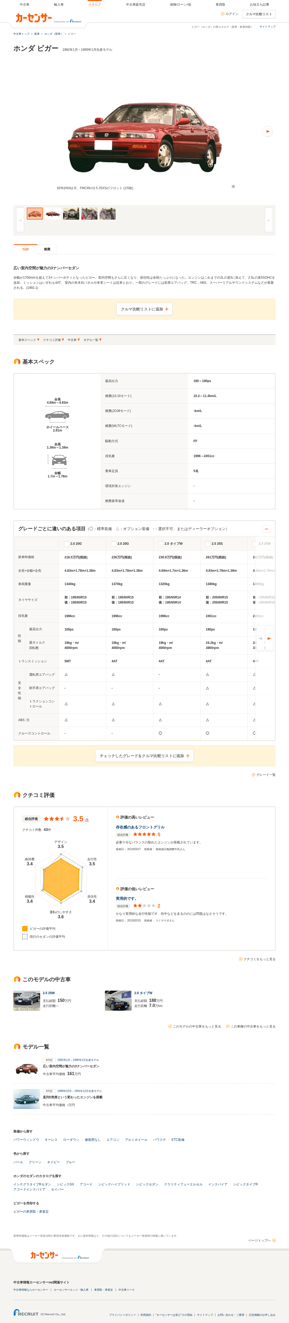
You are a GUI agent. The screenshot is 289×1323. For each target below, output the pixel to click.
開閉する (267, 529)
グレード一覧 (266, 775)
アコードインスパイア (29, 1189)
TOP (25, 249)
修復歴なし (93, 1139)
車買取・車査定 (103, 1289)
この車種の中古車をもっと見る (253, 1026)
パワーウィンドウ (26, 1139)
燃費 (47, 249)
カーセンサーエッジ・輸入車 (71, 1289)
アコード (86, 1184)
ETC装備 (178, 1139)
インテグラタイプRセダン (32, 1184)
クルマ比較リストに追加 (142, 309)
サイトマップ (268, 26)
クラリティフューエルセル (183, 1184)
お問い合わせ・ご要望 (231, 1314)
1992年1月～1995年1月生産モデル (78, 1060)
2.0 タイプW (173, 544)
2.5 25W (265, 544)
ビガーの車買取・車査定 (31, 1211)
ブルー (70, 1162)
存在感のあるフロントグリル (140, 827)
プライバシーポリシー (122, 1314)
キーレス (51, 1139)
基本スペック (27, 339)
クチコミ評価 (52, 339)
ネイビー (53, 1162)
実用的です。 (127, 898)
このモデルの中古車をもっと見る (197, 1026)
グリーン (35, 1162)
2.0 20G (76, 544)
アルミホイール (136, 1139)
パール (18, 1162)
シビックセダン (147, 1184)
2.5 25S (217, 544)
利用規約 (145, 1314)
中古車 (72, 339)
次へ (269, 638)
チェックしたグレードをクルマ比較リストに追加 (142, 756)
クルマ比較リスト (259, 14)
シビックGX (65, 1184)
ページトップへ (259, 1240)
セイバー (57, 1189)
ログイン (232, 14)
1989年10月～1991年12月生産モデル (80, 1090)
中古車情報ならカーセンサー (30, 1289)
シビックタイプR (245, 1184)
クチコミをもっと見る (260, 959)
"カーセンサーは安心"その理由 (174, 1314)
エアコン (113, 1139)
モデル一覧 (90, 339)
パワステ (159, 1139)
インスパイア (217, 1184)
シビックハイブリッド (114, 1184)
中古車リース (127, 1289)
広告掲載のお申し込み (262, 1314)
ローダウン (71, 1139)
